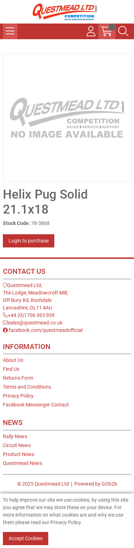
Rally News (15, 436)
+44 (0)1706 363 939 (29, 315)
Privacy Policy (18, 396)
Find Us (11, 369)
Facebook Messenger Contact (36, 405)
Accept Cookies (26, 538)
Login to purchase (29, 241)
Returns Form (18, 378)
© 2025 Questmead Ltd (43, 484)
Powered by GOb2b (95, 484)
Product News (18, 454)
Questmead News (22, 463)
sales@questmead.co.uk (33, 323)
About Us (13, 360)
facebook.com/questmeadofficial (43, 330)
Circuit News (17, 445)
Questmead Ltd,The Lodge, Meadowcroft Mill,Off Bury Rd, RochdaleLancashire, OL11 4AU (35, 296)
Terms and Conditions (27, 387)
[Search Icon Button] (123, 31)
